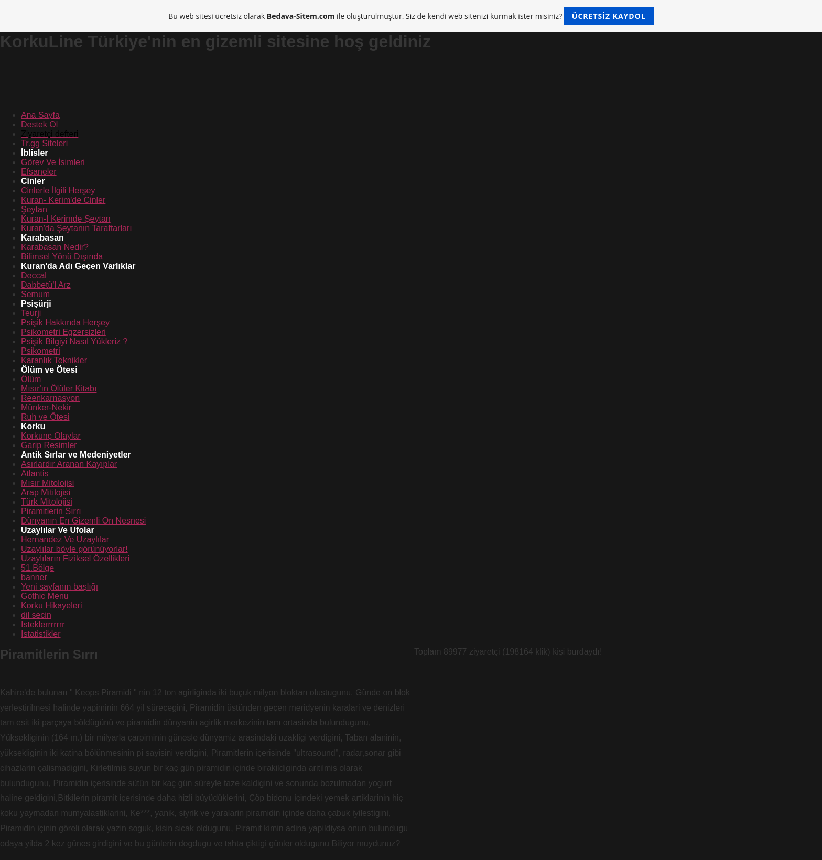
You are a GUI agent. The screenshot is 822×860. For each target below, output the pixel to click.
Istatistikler (41, 633)
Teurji (31, 313)
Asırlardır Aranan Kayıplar (69, 464)
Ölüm (31, 379)
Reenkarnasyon (50, 398)
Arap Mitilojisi (45, 492)
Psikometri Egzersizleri (63, 332)
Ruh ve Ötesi (45, 416)
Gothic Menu (45, 596)
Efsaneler (39, 171)
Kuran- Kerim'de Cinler (63, 199)
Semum (35, 294)
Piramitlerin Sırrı (51, 511)
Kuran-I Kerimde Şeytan (66, 218)
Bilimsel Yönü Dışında (62, 256)
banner (34, 577)
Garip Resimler (49, 445)
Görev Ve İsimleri (53, 162)
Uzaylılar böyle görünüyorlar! (74, 549)
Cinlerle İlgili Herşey (58, 190)
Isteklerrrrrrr (43, 624)
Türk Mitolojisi (46, 501)
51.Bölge (37, 567)
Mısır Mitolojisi (47, 482)
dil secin (36, 615)
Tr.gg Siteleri (44, 143)
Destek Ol (39, 124)
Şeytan (34, 209)
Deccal (34, 275)
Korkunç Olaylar (51, 435)
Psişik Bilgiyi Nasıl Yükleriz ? (74, 341)
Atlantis (34, 473)
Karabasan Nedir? (55, 247)
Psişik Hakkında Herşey (65, 322)
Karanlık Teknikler (54, 360)
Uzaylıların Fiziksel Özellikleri (75, 558)
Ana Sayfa (40, 115)
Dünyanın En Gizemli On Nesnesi (83, 520)
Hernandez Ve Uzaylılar (65, 539)
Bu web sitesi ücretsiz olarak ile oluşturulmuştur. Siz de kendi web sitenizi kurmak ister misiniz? (410, 16)
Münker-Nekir (46, 407)
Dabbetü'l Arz (46, 284)
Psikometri (40, 350)
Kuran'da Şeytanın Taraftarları (76, 228)
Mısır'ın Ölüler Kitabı (58, 388)
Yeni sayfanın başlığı (59, 586)
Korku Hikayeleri (51, 605)
